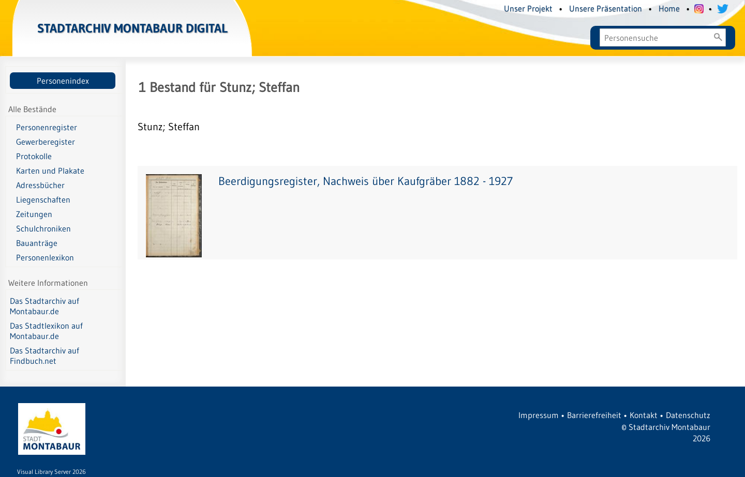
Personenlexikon (45, 257)
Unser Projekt (528, 8)
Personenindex (63, 80)
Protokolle (34, 156)
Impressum (538, 415)
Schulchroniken (43, 228)
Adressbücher (40, 185)
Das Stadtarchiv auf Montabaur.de (44, 306)
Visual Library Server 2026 (51, 471)
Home (669, 8)
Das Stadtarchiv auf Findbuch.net (44, 355)
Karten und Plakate (50, 170)
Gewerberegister (45, 141)
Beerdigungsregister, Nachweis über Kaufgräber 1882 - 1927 (365, 181)
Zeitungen (34, 214)
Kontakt (644, 415)
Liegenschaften (43, 199)
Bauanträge (36, 243)
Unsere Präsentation (605, 8)
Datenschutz (688, 415)
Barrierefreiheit (594, 415)
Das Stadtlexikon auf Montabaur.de (46, 330)
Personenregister (46, 127)
